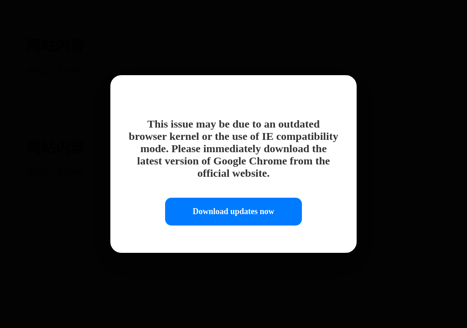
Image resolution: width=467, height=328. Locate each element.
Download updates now (233, 211)
